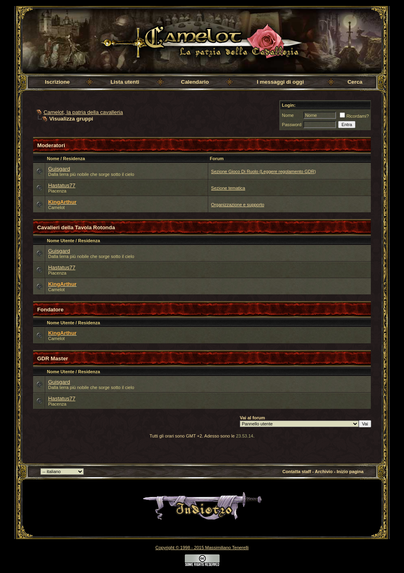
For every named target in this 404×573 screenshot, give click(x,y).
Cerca (354, 82)
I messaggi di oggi (280, 82)
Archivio (324, 471)
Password (291, 124)
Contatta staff (296, 471)
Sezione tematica (228, 188)
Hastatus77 (61, 185)
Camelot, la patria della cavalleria (83, 112)
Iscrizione (57, 82)
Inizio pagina (350, 471)
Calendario (195, 82)
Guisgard (59, 169)
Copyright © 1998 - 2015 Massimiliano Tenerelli (201, 547)
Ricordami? (354, 116)
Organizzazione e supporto (237, 204)
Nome (288, 115)
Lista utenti (124, 82)
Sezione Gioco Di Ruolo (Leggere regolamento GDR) (263, 171)
